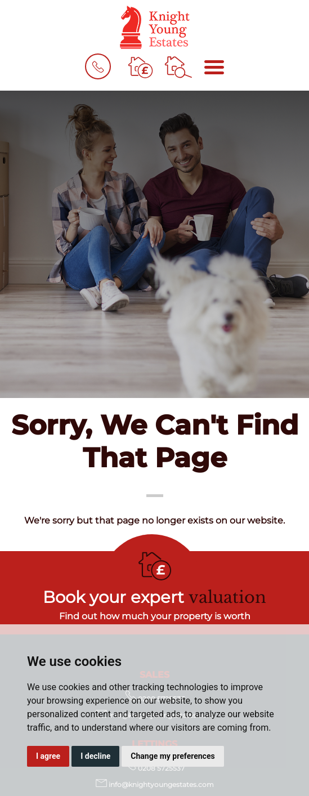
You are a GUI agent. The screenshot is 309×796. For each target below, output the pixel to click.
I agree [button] (48, 756)
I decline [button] (95, 756)
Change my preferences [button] (172, 756)
